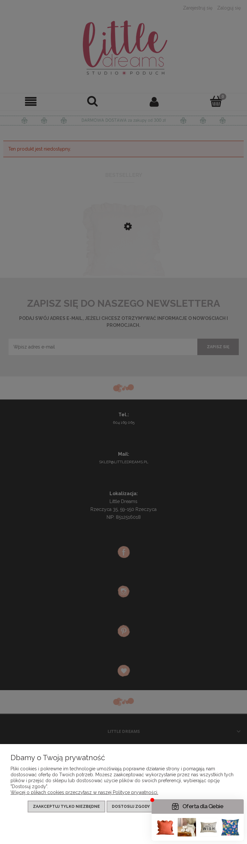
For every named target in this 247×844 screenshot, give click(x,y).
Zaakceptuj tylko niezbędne (66, 806)
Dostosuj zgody (131, 806)
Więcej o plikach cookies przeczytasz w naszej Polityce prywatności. (84, 792)
